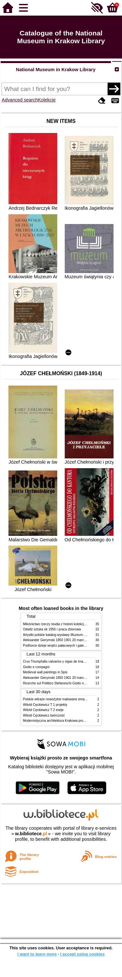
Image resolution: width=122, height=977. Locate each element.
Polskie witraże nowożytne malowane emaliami (57, 699)
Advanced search (20, 99)
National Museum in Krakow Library (56, 69)
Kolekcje (47, 99)
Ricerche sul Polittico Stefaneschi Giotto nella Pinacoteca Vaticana (71, 683)
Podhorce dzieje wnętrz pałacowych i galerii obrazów (61, 645)
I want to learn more (37, 954)
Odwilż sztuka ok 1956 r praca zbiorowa (52, 629)
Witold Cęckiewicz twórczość (44, 715)
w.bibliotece (31, 833)
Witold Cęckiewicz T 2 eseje (43, 710)
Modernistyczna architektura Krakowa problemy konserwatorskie (70, 720)
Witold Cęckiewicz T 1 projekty (45, 704)
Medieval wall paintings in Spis (45, 672)
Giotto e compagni (36, 667)
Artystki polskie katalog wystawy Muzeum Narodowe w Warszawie (71, 635)
